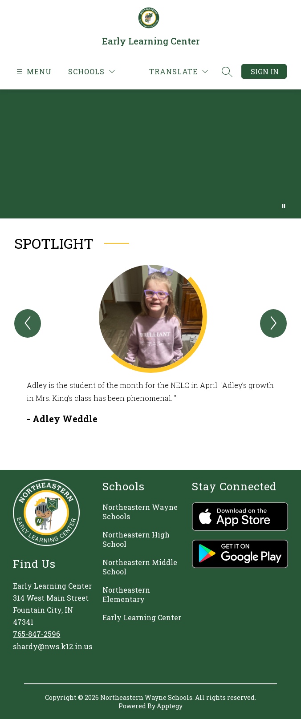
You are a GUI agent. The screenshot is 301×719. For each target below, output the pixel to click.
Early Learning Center (141, 617)
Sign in (265, 71)
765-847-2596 (36, 633)
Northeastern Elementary (126, 594)
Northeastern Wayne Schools (140, 511)
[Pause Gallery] (284, 206)
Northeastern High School (136, 539)
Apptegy (170, 706)
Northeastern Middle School (139, 566)
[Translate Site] (178, 71)
